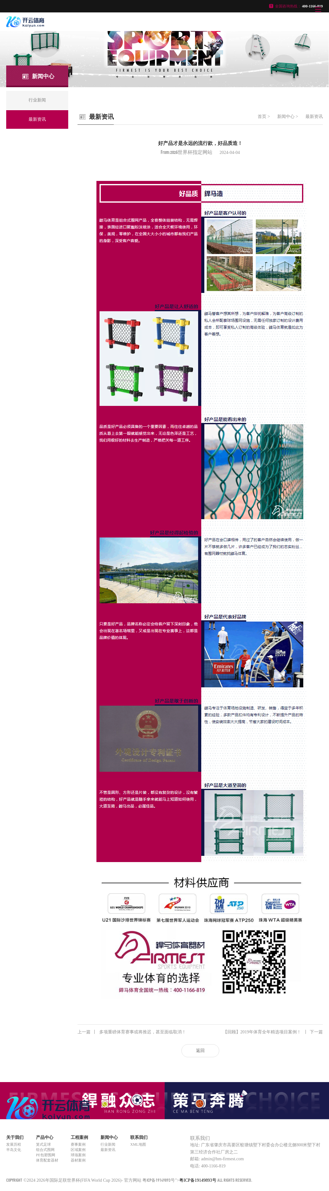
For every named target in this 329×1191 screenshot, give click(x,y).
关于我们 (15, 1137)
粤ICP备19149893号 (158, 1180)
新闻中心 (286, 116)
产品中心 (44, 1137)
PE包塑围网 (45, 1155)
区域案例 (78, 1150)
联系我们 (139, 1137)
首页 (262, 116)
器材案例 (78, 1160)
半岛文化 (13, 1150)
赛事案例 (78, 1144)
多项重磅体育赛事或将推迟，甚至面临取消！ (132, 1032)
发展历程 (13, 1144)
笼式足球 (43, 1144)
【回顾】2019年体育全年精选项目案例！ (273, 1032)
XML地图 (138, 1144)
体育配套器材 (47, 1160)
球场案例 (78, 1155)
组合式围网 (45, 1150)
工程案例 (79, 1137)
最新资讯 (314, 116)
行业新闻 (107, 1144)
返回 (200, 1050)
